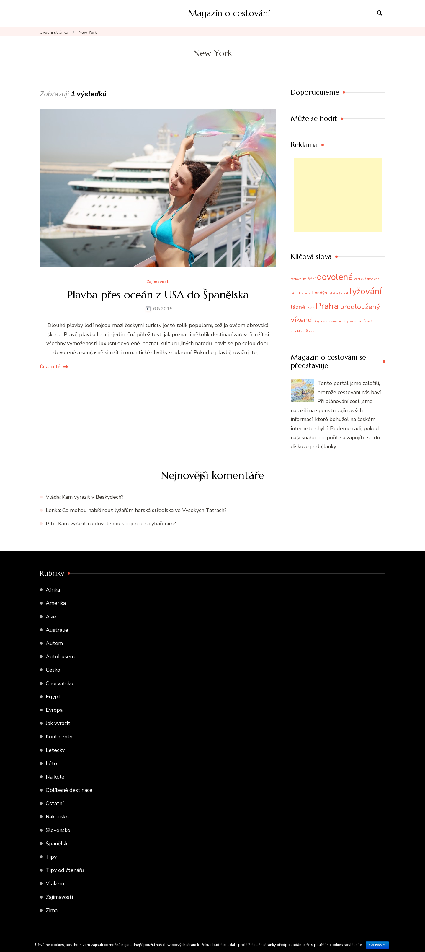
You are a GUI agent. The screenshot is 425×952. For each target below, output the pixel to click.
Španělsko (58, 843)
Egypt (53, 696)
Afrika (53, 589)
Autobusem (60, 656)
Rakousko (57, 816)
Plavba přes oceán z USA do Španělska (158, 294)
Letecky (55, 750)
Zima (52, 910)
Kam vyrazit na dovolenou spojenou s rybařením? (117, 523)
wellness (356, 321)
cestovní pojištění (303, 279)
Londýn (319, 293)
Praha (327, 306)
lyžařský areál (338, 293)
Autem (54, 643)
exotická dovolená (367, 279)
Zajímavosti (158, 282)
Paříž (310, 308)
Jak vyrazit (58, 723)
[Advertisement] (338, 195)
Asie (51, 616)
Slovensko (58, 830)
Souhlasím (377, 945)
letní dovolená (300, 293)
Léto (51, 763)
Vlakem (55, 883)
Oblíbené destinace (69, 790)
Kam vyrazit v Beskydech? (93, 497)
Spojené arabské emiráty (330, 321)
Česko (53, 669)
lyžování (365, 291)
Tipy (51, 856)
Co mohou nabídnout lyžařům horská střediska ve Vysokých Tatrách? (144, 510)
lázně (298, 307)
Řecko (310, 331)
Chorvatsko (59, 683)
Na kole (55, 776)
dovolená (335, 277)
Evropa (54, 710)
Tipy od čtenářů (65, 870)
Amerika (56, 603)
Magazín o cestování (229, 13)
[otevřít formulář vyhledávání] (379, 13)
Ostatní (54, 803)
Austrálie (57, 629)
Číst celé (50, 366)
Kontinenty (59, 736)
